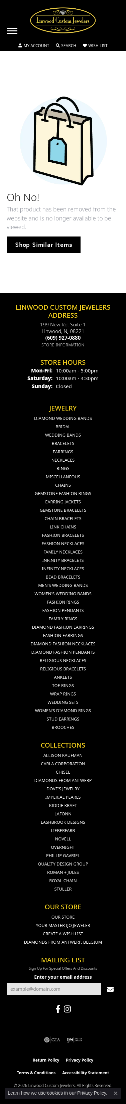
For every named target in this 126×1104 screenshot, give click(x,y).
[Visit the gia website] (52, 1040)
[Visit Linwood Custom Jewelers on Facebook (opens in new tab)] (57, 1009)
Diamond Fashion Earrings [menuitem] (63, 627)
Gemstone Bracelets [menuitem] (63, 510)
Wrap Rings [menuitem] (63, 694)
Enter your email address (63, 977)
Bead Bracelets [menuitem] (63, 577)
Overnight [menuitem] (63, 847)
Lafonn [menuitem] (63, 814)
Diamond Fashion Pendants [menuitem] (63, 652)
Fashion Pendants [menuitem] (63, 610)
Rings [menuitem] (62, 468)
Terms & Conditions (36, 1073)
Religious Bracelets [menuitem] (63, 669)
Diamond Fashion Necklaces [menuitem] (62, 644)
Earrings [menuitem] (63, 452)
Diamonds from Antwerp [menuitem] (63, 780)
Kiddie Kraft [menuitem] (63, 805)
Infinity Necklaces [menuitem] (63, 569)
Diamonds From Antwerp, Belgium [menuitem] (63, 942)
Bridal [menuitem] (63, 427)
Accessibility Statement (85, 1073)
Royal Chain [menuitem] (63, 881)
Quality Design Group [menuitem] (63, 864)
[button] (33, 46)
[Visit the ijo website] (74, 1040)
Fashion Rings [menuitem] (63, 602)
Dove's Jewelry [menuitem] (63, 789)
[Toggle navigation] (12, 30)
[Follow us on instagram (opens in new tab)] (67, 1009)
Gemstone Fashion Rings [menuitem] (63, 493)
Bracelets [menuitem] (63, 443)
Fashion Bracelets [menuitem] (63, 535)
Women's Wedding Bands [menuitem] (62, 594)
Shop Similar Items (43, 245)
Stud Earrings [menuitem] (63, 719)
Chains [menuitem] (63, 485)
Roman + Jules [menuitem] (63, 872)
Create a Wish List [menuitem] (63, 934)
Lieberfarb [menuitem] (63, 830)
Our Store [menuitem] (63, 917)
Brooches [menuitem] (63, 727)
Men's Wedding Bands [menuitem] (63, 585)
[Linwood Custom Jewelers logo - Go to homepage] (63, 20)
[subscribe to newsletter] (110, 989)
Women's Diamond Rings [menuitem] (63, 710)
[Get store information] (63, 345)
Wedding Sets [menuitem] (63, 702)
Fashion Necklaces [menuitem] (62, 543)
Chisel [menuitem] (63, 772)
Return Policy (46, 1060)
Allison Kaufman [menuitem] (63, 755)
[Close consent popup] (116, 1093)
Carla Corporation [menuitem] (63, 764)
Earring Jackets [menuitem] (63, 502)
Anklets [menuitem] (63, 677)
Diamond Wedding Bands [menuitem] (63, 418)
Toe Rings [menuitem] (63, 685)
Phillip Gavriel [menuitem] (63, 855)
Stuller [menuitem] (63, 889)
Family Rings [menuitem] (63, 619)
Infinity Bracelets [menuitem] (63, 560)
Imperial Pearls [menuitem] (63, 797)
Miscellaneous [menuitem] (63, 477)
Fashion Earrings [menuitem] (63, 635)
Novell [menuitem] (63, 839)
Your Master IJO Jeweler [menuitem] (63, 925)
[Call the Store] (63, 337)
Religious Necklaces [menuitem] (63, 660)
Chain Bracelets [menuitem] (63, 518)
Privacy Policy (79, 1060)
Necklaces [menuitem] (63, 460)
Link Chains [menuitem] (63, 527)
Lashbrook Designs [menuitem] (63, 822)
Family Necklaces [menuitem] (63, 552)
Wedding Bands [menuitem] (63, 435)
